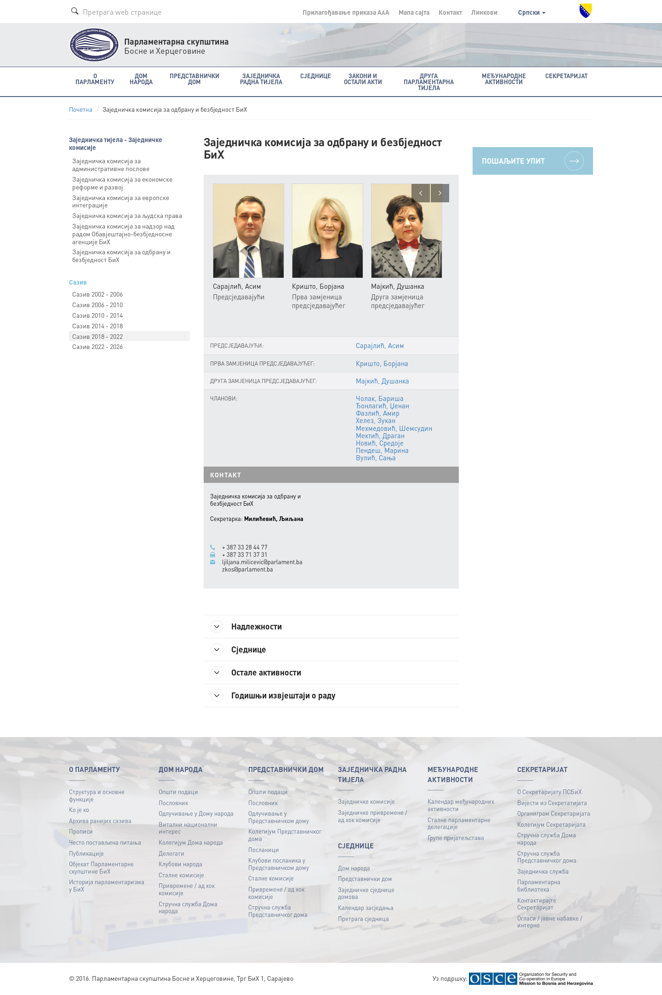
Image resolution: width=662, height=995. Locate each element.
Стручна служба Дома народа (188, 907)
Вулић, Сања (376, 457)
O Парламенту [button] (94, 79)
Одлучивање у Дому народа (196, 813)
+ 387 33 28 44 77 (245, 547)
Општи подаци (178, 791)
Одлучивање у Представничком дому (278, 816)
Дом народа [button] (141, 79)
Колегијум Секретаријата (551, 824)
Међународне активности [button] (504, 79)
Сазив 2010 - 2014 (97, 315)
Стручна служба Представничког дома (278, 910)
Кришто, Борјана (382, 363)
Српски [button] (532, 12)
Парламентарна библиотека (538, 885)
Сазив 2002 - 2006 (97, 294)
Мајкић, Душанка (382, 381)
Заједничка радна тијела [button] (261, 79)
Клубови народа (180, 864)
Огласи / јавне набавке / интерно (549, 921)
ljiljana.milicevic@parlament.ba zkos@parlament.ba (262, 565)
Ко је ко (79, 809)
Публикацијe (86, 853)
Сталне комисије (181, 875)
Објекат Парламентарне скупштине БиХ (101, 867)
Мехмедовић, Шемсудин (394, 428)
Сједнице (238, 649)
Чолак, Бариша (380, 398)
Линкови (484, 12)
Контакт (450, 12)
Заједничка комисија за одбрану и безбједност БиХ (121, 255)
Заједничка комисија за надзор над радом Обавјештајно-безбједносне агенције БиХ (123, 234)
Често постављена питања (105, 842)
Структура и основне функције (97, 795)
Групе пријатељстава (456, 837)
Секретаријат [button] (566, 76)
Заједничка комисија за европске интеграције (120, 201)
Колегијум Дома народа (191, 842)
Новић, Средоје (380, 443)
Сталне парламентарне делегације (459, 823)
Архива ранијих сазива (100, 820)
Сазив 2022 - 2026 (97, 346)
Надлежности (246, 626)
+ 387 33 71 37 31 (245, 554)
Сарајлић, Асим (380, 345)
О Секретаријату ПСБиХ (549, 791)
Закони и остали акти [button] (363, 79)
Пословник (173, 802)
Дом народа (354, 868)
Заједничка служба (543, 871)
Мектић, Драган (380, 435)
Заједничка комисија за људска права (127, 215)
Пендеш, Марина (382, 450)
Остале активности (256, 672)
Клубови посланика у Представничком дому (278, 863)
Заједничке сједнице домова (366, 893)
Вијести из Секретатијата (552, 802)
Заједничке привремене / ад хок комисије (372, 815)
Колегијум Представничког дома (284, 834)
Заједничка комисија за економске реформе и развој (122, 183)
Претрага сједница (363, 918)
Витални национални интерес (188, 827)
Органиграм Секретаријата (553, 813)
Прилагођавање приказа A (345, 12)
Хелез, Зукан (375, 420)
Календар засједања (366, 907)
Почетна (80, 109)
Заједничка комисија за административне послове (110, 164)
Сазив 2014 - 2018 (97, 325)
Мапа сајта (414, 12)
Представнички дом (365, 878)
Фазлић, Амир (377, 413)
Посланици (263, 849)
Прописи (81, 831)
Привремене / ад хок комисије (187, 889)
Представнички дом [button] (194, 79)
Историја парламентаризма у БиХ (106, 885)
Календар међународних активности (461, 804)
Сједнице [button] (315, 76)
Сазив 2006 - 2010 (97, 304)
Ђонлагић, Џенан (382, 405)
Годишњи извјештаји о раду (273, 695)
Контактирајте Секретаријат (536, 903)
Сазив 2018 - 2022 (97, 336)
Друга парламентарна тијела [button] (429, 81)
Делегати (171, 853)
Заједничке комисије (366, 801)
